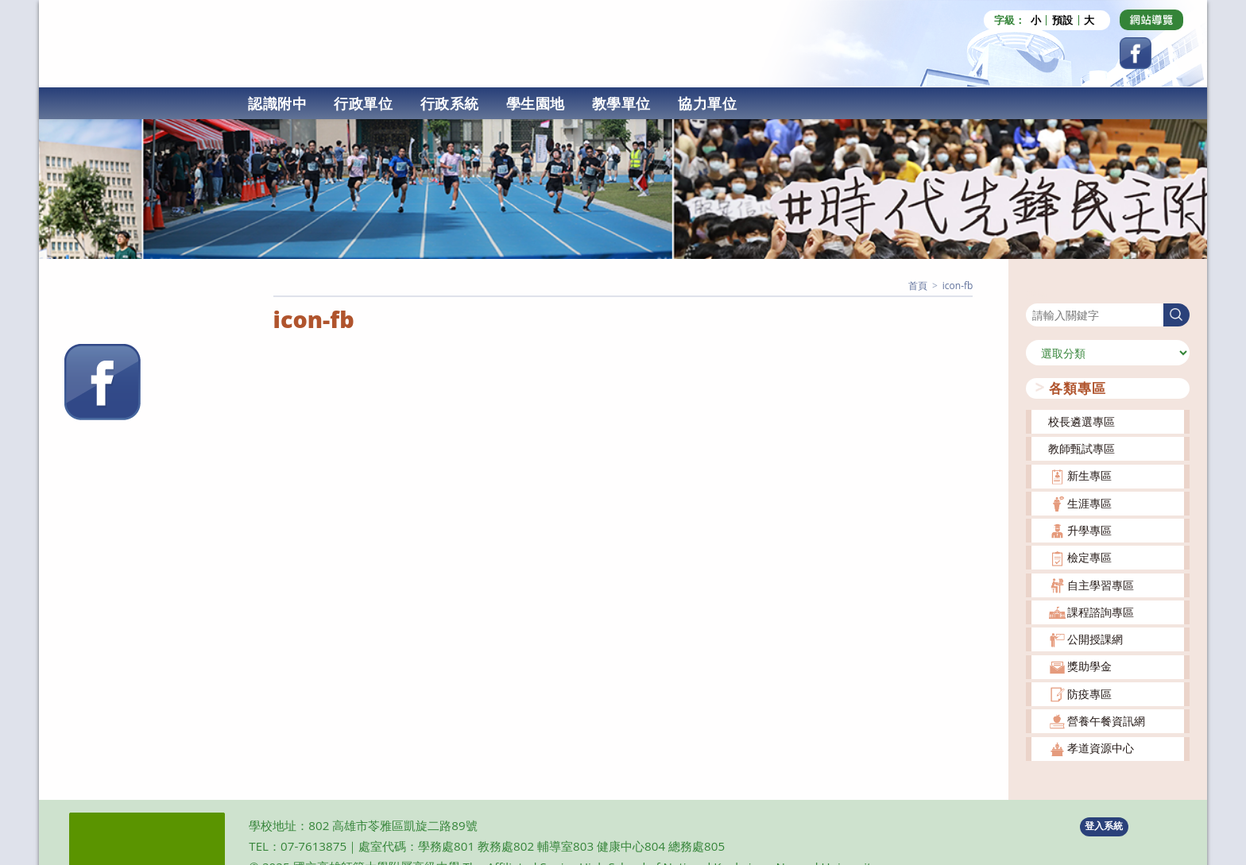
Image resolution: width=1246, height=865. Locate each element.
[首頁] (917, 285)
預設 (1062, 20)
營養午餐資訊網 (1106, 720)
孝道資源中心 (1100, 747)
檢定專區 (1089, 557)
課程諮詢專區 (1100, 611)
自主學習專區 (1100, 584)
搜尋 (1037, 292)
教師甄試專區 (1081, 447)
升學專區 (1089, 529)
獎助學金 (1089, 666)
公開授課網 (1095, 639)
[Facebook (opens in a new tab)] (1135, 53)
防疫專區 (1089, 693)
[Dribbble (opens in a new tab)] (1151, 20)
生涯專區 (1089, 502)
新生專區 (1089, 475)
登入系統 (1104, 825)
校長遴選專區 (1081, 420)
